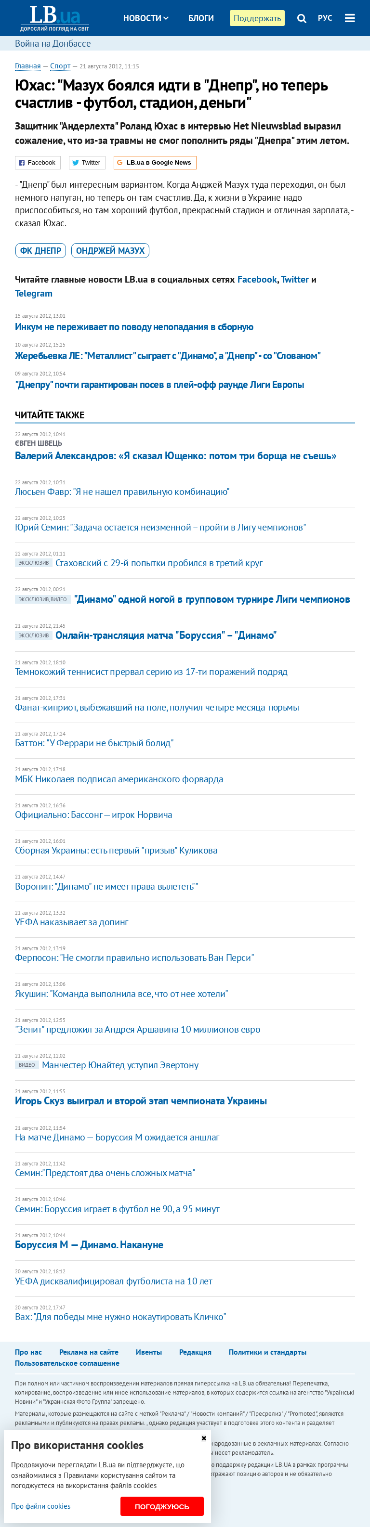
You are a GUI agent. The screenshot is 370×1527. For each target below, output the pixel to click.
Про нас (28, 1352)
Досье (194, 54)
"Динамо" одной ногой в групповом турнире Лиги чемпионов (182, 599)
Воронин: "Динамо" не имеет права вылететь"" (106, 886)
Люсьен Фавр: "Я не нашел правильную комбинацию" (122, 491)
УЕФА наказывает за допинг (71, 922)
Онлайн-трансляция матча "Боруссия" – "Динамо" (146, 635)
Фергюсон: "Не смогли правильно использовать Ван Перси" (134, 957)
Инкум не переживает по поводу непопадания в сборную (134, 326)
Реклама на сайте (89, 1352)
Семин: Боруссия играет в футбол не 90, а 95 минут (117, 1209)
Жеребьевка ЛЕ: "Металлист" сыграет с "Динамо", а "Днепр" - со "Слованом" (168, 355)
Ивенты (149, 1352)
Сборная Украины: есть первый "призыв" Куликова (116, 850)
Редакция (195, 1352)
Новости (146, 18)
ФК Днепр (40, 250)
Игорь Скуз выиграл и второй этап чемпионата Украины (141, 1100)
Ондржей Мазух (110, 250)
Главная (28, 65)
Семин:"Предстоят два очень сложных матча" (105, 1172)
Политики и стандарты (267, 1352)
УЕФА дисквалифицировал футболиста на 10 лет (113, 1281)
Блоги (201, 18)
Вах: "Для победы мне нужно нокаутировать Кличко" (120, 1316)
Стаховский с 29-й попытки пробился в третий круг (139, 562)
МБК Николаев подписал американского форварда (119, 779)
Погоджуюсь (162, 1506)
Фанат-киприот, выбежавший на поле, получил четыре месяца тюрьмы (157, 707)
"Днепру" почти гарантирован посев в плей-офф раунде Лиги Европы (159, 384)
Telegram (34, 293)
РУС (325, 18)
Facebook (257, 279)
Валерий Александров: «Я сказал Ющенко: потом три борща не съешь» (176, 455)
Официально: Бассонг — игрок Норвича (93, 814)
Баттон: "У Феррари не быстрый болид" (94, 743)
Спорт (60, 65)
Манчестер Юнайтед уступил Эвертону (106, 1065)
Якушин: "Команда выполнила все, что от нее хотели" (121, 993)
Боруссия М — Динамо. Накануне (89, 1244)
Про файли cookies (40, 1506)
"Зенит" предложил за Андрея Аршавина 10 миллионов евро (137, 1029)
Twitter (295, 279)
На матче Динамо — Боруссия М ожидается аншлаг (117, 1137)
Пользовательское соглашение (67, 1363)
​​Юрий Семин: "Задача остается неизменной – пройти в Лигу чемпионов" (160, 527)
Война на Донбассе (53, 43)
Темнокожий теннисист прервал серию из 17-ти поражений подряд (151, 671)
